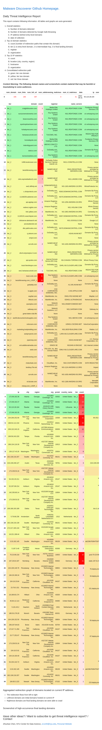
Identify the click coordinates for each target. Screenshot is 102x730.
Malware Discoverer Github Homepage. (31, 8)
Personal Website (64, 724)
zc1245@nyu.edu (49, 724)
